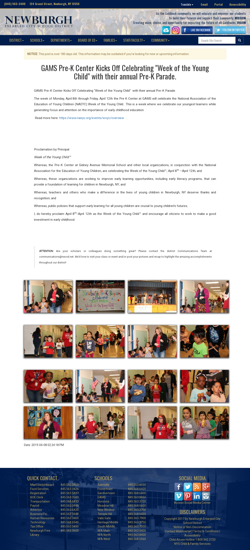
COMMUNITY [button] (160, 40)
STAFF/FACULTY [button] (134, 40)
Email (204, 4)
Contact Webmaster (178, 531)
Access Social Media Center (192, 502)
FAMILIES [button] (110, 40)
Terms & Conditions (206, 531)
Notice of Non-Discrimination (192, 527)
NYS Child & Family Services (192, 543)
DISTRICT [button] (16, 40)
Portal (218, 4)
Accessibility (237, 4)
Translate (187, 4)
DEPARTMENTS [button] (61, 40)
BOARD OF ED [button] (87, 40)
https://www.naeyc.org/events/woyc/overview (91, 118)
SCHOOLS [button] (37, 40)
